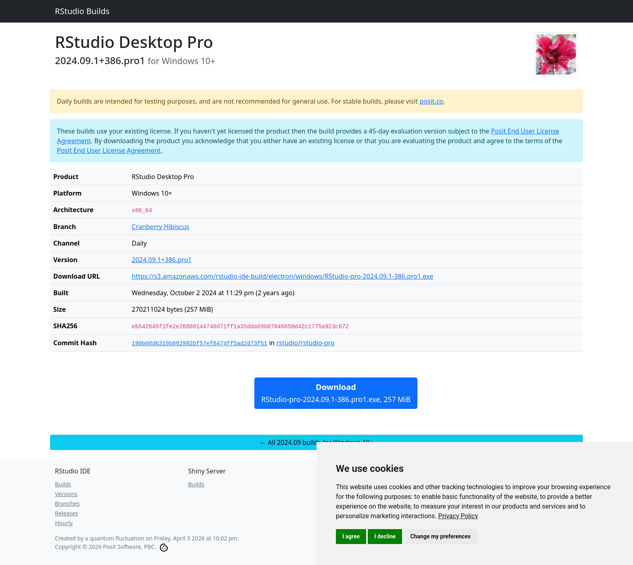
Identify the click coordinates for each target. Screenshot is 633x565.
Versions (66, 494)
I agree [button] (351, 536)
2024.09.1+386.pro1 (162, 259)
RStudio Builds (82, 11)
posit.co (431, 101)
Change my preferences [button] (440, 536)
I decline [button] (385, 536)
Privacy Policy (458, 516)
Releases (66, 513)
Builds (63, 484)
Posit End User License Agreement (109, 150)
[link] (458, 516)
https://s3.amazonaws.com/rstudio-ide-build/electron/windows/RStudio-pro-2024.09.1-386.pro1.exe (282, 276)
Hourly (64, 523)
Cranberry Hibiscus (160, 226)
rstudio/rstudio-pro (306, 342)
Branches (67, 503)
